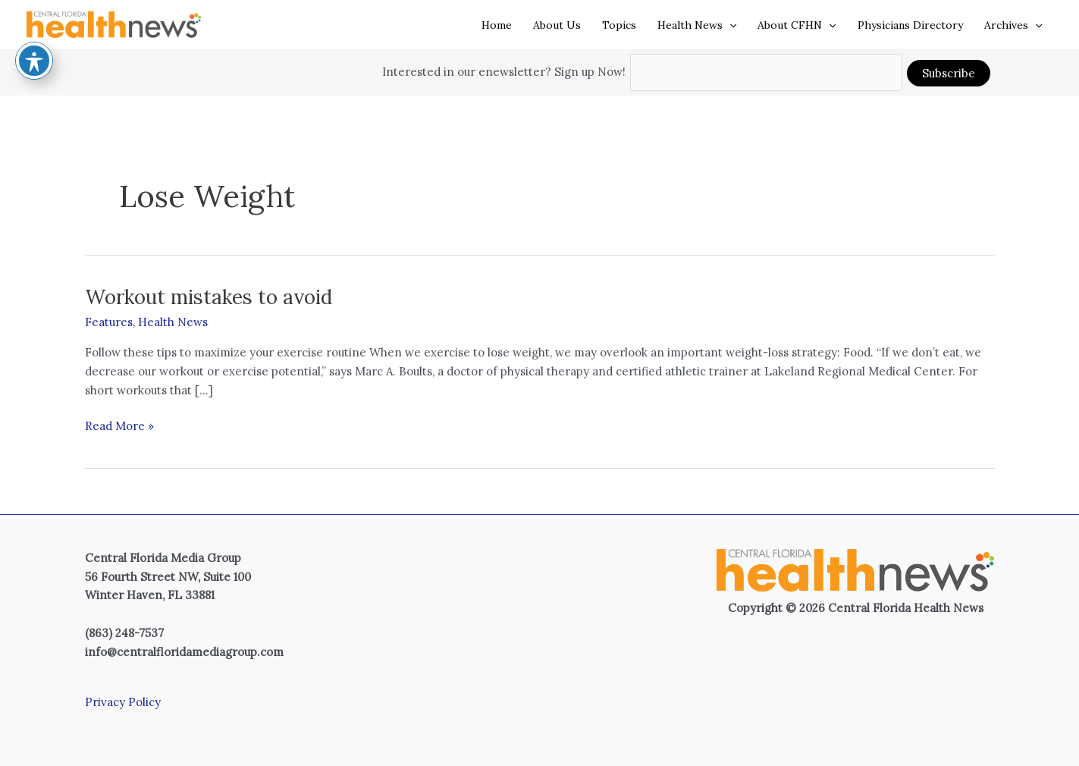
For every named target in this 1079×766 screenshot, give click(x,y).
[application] (729, 25)
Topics (619, 25)
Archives (1013, 25)
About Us (557, 25)
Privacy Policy (123, 702)
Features (109, 322)
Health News (696, 25)
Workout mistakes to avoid (208, 296)
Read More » (119, 426)
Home (496, 25)
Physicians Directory (910, 25)
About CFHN (796, 25)
